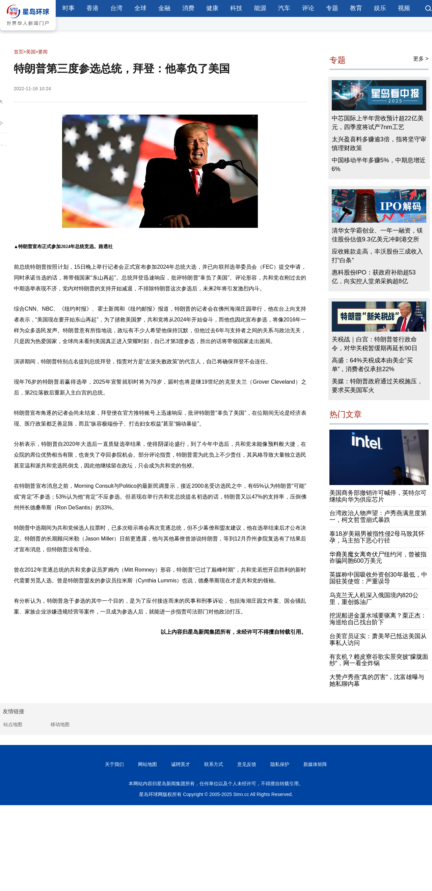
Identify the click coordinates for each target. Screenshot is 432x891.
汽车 (284, 8)
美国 (30, 51)
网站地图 (147, 764)
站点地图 (12, 724)
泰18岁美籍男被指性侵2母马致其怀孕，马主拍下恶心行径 (377, 537)
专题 (332, 8)
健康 (212, 8)
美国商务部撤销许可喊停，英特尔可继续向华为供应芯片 (378, 496)
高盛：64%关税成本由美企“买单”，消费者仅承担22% (372, 364)
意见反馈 (246, 764)
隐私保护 (279, 764)
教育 (356, 8)
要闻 (43, 51)
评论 (308, 8)
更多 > (421, 59)
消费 (188, 8)
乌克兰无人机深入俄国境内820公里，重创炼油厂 (373, 598)
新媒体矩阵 (315, 764)
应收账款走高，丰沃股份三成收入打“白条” (377, 256)
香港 (92, 8)
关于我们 (114, 764)
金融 (164, 8)
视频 (404, 8)
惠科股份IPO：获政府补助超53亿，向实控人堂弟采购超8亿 (374, 277)
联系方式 (213, 764)
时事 (68, 8)
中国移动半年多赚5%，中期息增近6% (379, 164)
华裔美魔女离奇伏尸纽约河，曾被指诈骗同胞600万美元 (378, 557)
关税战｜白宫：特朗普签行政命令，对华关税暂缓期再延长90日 (374, 344)
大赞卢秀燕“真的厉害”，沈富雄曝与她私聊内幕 (377, 680)
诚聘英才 (180, 764)
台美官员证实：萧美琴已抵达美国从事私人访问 (378, 639)
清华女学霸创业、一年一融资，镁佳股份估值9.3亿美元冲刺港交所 (377, 235)
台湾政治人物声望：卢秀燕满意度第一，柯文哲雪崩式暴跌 (378, 516)
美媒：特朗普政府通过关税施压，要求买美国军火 (377, 385)
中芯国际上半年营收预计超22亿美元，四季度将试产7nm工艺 (378, 122)
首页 (18, 51)
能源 (260, 8)
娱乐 (380, 8)
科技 (236, 8)
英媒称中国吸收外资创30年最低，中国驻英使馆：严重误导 (378, 578)
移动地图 (60, 724)
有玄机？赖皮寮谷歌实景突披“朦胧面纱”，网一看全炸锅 (379, 660)
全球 (140, 8)
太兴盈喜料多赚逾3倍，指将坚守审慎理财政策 (379, 143)
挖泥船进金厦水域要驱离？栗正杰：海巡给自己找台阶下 (378, 619)
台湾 (116, 8)
